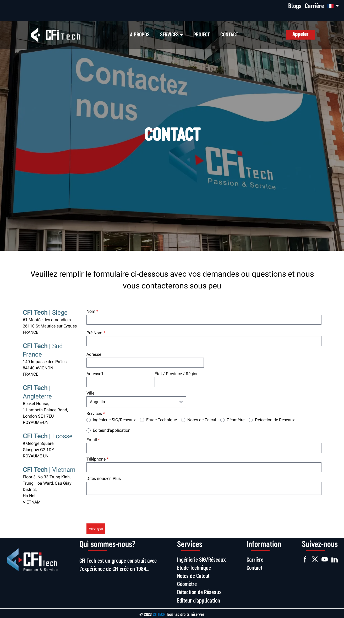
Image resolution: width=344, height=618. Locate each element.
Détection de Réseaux (275, 419)
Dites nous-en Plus (103, 478)
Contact (254, 568)
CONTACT (229, 34)
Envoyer (96, 528)
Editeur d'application (111, 430)
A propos (140, 34)
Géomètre (235, 419)
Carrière (314, 6)
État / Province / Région (177, 373)
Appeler (300, 34)
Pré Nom (95, 332)
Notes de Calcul (201, 419)
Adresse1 (94, 373)
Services (95, 413)
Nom (92, 311)
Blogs (295, 6)
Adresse (93, 354)
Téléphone (97, 459)
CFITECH (159, 615)
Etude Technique (161, 419)
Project (201, 34)
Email (93, 439)
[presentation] (126, 510)
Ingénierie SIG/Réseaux (114, 419)
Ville (90, 393)
